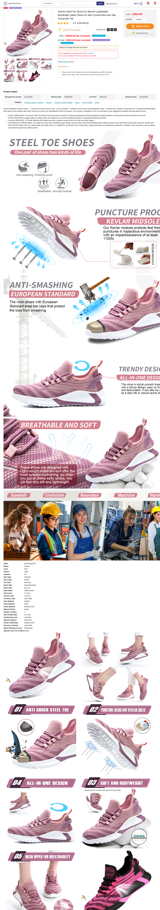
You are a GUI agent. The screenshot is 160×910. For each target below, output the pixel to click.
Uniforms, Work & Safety (63, 102)
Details (90, 53)
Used (85, 41)
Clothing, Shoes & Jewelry (33, 102)
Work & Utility (87, 102)
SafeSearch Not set (111, 3)
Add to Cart (140, 26)
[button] (154, 3)
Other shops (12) (66, 61)
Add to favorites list (140, 32)
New (82, 36)
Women (49, 102)
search (100, 3)
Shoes (77, 102)
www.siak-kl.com (14, 3)
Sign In (136, 3)
